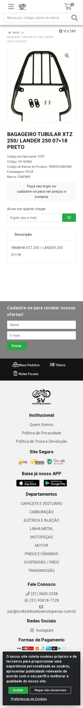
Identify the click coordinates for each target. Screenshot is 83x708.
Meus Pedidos (26, 365)
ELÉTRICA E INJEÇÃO (41, 520)
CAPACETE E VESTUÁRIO (41, 503)
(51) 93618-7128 (41, 600)
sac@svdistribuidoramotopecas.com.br (41, 609)
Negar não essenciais (50, 691)
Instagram (42, 630)
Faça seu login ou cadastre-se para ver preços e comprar (41, 191)
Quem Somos (41, 424)
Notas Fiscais (26, 374)
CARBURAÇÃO (41, 512)
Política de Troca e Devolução (41, 441)
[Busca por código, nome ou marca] (37, 17)
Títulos (58, 365)
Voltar (67, 31)
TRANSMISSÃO (41, 570)
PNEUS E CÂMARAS (41, 554)
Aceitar (18, 691)
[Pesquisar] (74, 17)
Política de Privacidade (41, 433)
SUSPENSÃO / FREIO (41, 562)
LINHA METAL (41, 529)
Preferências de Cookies (29, 700)
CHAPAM (23, 177)
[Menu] (11, 7)
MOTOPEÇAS (41, 537)
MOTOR (41, 545)
